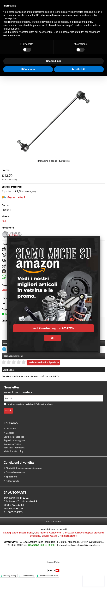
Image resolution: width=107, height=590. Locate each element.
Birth (4, 232)
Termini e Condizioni (48, 586)
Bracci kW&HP (50, 546)
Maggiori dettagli (16, 208)
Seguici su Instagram (14, 451)
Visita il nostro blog (13, 461)
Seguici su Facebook (14, 447)
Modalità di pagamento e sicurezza (23, 478)
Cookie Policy (53, 572)
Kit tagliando (12, 491)
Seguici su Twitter (13, 454)
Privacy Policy (9, 586)
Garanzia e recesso (15, 483)
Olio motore (41, 543)
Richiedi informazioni (18, 359)
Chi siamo (11, 439)
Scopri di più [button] (53, 61)
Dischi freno (26, 543)
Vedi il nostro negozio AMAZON (53, 328)
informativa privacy (45, 415)
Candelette (55, 543)
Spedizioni (11, 487)
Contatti (10, 443)
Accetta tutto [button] (79, 69)
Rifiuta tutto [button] (28, 69)
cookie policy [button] (9, 18)
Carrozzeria (69, 543)
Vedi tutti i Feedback (14, 458)
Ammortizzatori (68, 546)
